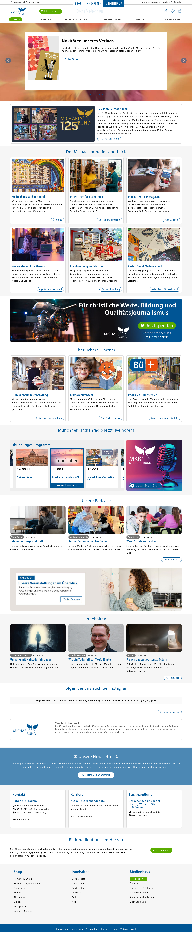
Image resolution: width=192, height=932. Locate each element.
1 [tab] (90, 94)
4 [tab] (103, 94)
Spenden (15, 19)
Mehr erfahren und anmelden (96, 775)
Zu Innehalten (173, 677)
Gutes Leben (78, 883)
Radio (75, 897)
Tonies (17, 892)
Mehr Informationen (82, 816)
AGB (133, 929)
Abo (74, 902)
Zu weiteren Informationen (78, 62)
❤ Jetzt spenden (51, 11)
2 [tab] (94, 94)
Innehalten (93, 3)
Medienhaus (114, 3)
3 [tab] (99, 94)
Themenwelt (20, 897)
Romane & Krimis (23, 879)
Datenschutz (76, 929)
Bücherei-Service (23, 911)
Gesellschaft (78, 879)
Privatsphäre (92, 929)
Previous (8, 60)
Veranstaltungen (111, 19)
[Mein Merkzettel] (173, 11)
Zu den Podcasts (171, 559)
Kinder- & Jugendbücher (27, 883)
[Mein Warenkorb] (180, 11)
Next (184, 60)
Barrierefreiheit (109, 929)
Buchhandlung (173, 19)
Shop (78, 3)
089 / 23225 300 (23, 812)
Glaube (18, 902)
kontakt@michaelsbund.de (29, 805)
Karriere (166, 2)
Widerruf (124, 929)
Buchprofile (20, 906)
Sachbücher (20, 888)
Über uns (46, 19)
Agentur (140, 19)
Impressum (62, 929)
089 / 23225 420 (139, 815)
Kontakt (177, 2)
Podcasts (76, 892)
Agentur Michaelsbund (142, 897)
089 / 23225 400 (23, 809)
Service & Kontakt (22, 819)
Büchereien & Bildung (76, 19)
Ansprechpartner (150, 2)
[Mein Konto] (166, 11)
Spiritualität (78, 888)
